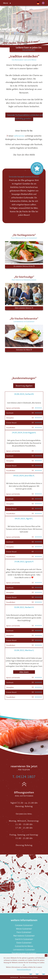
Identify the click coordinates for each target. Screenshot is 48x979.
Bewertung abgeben (24, 385)
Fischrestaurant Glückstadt (24, 953)
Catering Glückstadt (24, 925)
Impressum (14, 977)
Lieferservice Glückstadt (24, 949)
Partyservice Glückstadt (24, 935)
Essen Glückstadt (24, 942)
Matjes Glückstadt (24, 929)
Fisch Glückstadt (24, 932)
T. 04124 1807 (24, 776)
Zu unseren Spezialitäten (24, 266)
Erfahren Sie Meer (24, 350)
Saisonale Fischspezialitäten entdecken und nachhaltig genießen (25, 117)
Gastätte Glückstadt (24, 939)
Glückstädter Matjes (24, 946)
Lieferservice (19, 136)
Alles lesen (24, 672)
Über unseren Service (24, 308)
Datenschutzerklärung (29, 977)
